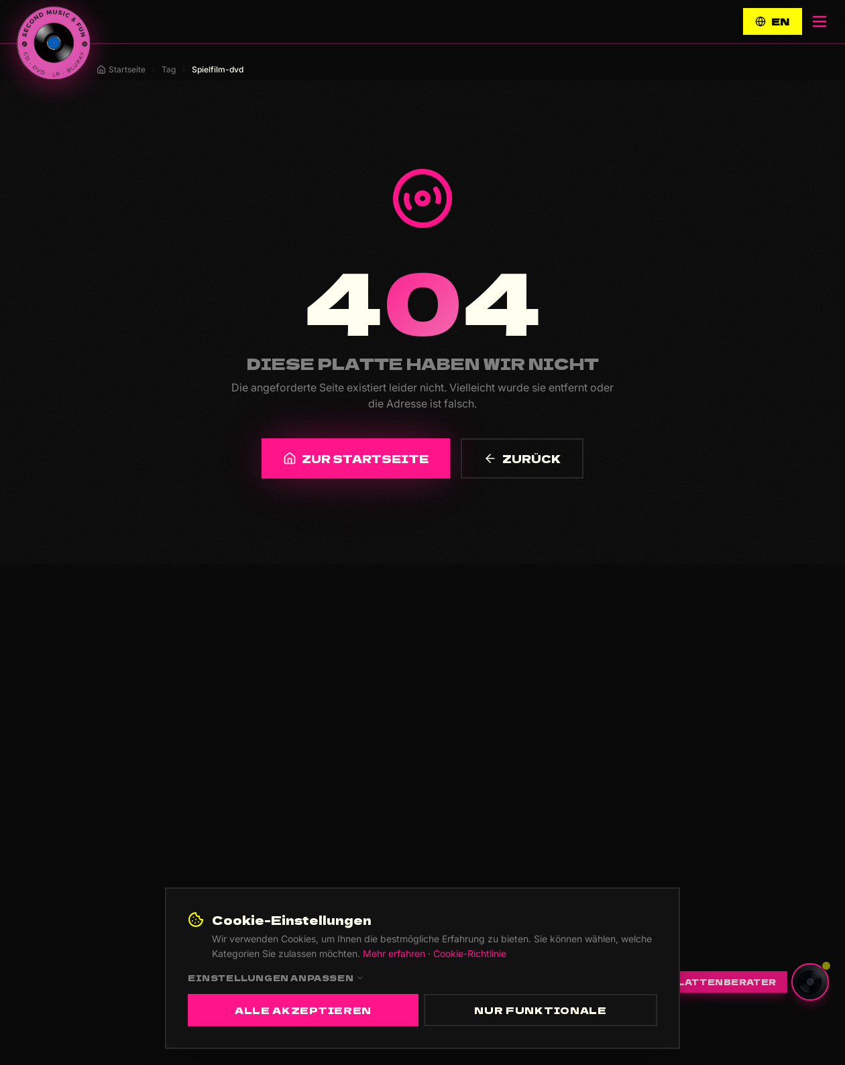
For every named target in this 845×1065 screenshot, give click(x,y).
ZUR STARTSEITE (356, 458)
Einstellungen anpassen (276, 978)
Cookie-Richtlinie (469, 953)
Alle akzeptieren (303, 1010)
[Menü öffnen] (819, 21)
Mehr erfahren (394, 953)
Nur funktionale (540, 1010)
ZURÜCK (522, 458)
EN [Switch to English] (772, 21)
